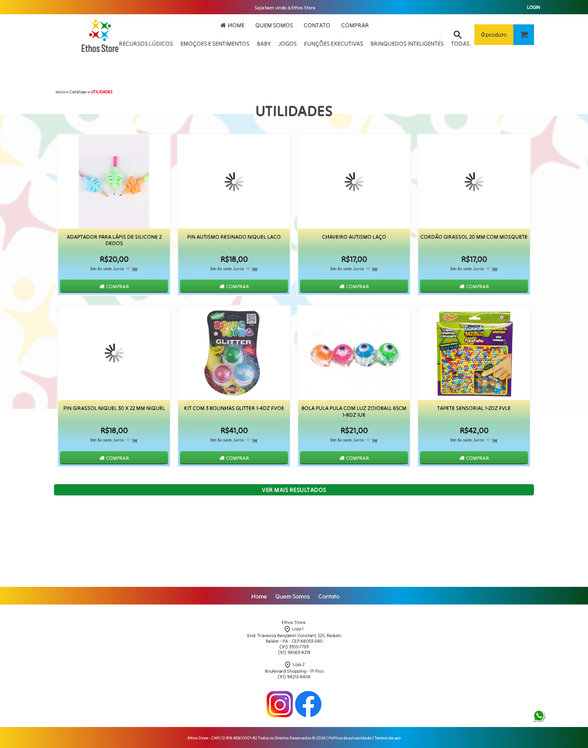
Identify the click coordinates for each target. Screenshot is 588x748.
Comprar (355, 25)
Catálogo (78, 91)
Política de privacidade (350, 738)
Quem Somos (274, 25)
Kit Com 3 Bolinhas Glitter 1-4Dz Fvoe (234, 408)
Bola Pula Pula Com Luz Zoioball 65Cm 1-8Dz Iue (354, 411)
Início (60, 91)
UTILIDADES (101, 91)
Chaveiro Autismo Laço (354, 237)
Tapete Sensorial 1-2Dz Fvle (474, 408)
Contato (317, 25)
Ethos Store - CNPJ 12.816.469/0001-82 (222, 738)
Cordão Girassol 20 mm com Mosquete (474, 237)
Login (533, 7)
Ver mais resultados (294, 490)
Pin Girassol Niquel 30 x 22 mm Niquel (114, 408)
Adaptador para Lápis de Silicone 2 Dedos (114, 240)
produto (494, 34)
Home (236, 25)
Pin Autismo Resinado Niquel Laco (234, 237)
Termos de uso (387, 738)
